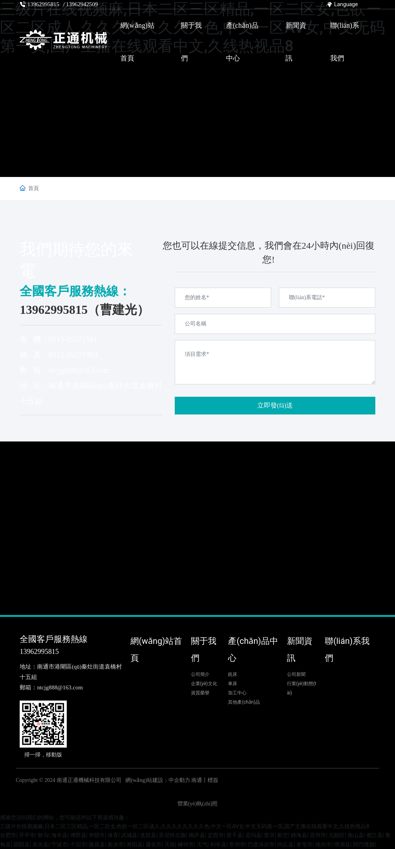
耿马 (43, 835)
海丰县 (59, 835)
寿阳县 (135, 844)
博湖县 (342, 844)
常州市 (237, 844)
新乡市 (116, 844)
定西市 (216, 835)
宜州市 (318, 835)
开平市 (27, 835)
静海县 (299, 835)
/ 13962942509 (80, 4)
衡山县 (356, 835)
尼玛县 (253, 835)
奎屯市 (304, 844)
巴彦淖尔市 (261, 844)
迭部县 (148, 835)
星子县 (234, 835)
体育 (113, 835)
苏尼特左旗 (172, 835)
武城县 (129, 835)
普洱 (269, 835)
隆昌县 (97, 844)
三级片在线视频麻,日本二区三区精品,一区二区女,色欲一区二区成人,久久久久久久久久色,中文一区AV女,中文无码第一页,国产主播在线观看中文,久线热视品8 (184, 826)
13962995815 (43, 4)
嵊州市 (186, 844)
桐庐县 (197, 835)
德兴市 (323, 844)
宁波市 (59, 844)
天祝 (169, 844)
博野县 (78, 835)
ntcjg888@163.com (79, 370)
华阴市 (97, 835)
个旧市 (78, 844)
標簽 (213, 780)
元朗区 (337, 835)
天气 (202, 844)
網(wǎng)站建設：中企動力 (157, 780)
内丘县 (285, 844)
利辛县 (218, 844)
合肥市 (8, 835)
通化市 (153, 844)
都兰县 (374, 835)
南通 (196, 780)
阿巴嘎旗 (364, 844)
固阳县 (22, 844)
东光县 (40, 844)
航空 (282, 835)
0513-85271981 (73, 339)
